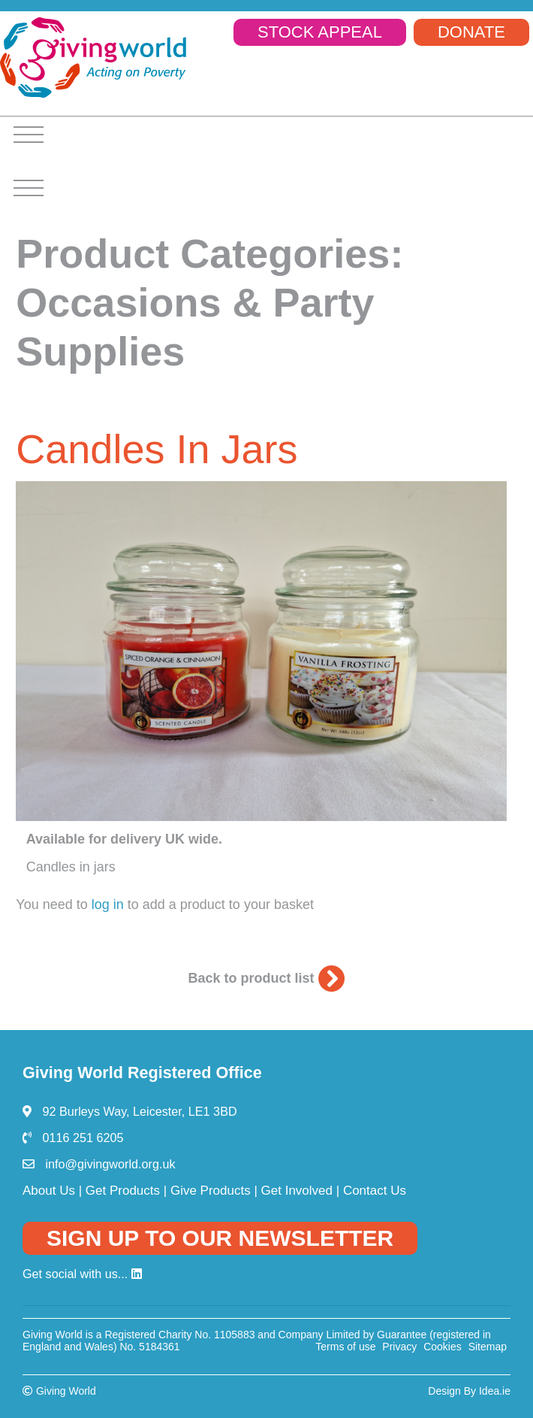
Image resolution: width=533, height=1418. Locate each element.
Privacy (399, 1347)
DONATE (471, 32)
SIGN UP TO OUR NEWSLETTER (220, 1238)
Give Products (210, 1190)
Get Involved (297, 1190)
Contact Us (374, 1190)
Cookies (442, 1347)
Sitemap (487, 1347)
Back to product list (266, 978)
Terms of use (345, 1347)
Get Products (123, 1190)
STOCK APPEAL (319, 32)
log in (108, 904)
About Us (49, 1190)
